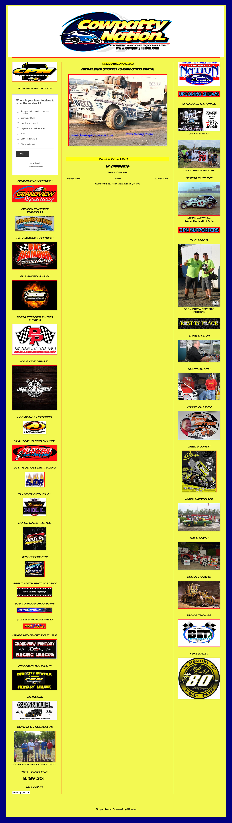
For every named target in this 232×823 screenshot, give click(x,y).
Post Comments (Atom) (126, 183)
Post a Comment (118, 172)
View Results (35, 163)
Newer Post (73, 178)
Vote (22, 154)
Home (117, 178)
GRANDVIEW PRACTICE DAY (35, 88)
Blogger (131, 809)
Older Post (161, 178)
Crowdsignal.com (35, 167)
